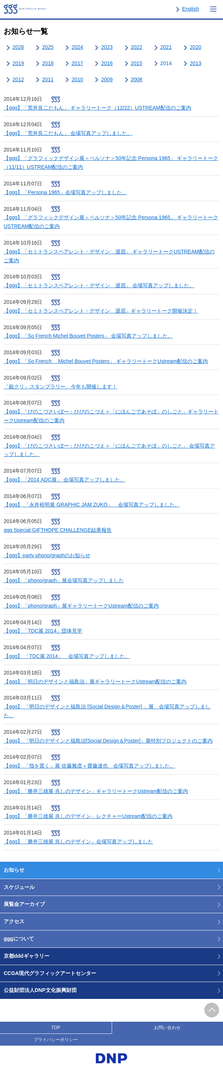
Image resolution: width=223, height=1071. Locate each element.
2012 (18, 79)
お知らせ (14, 870)
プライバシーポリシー (56, 1039)
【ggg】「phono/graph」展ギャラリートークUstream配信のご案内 (81, 606)
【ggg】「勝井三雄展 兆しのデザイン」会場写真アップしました (78, 841)
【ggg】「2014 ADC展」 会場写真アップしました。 (64, 480)
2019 (18, 63)
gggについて (19, 939)
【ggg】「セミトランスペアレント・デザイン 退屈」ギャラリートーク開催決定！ (101, 311)
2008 (136, 79)
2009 (106, 79)
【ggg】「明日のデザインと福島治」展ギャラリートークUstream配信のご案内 (95, 681)
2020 (195, 47)
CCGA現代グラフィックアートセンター (50, 973)
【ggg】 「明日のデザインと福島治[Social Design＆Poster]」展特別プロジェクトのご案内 (108, 741)
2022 (136, 47)
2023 (106, 47)
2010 (77, 79)
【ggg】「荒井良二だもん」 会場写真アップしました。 (68, 133)
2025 (47, 47)
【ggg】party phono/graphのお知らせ (47, 555)
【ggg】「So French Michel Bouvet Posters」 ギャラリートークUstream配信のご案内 (106, 361)
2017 (77, 63)
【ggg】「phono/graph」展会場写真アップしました (64, 580)
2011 (47, 79)
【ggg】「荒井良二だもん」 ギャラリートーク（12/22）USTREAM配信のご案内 (97, 108)
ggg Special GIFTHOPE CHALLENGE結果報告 (58, 530)
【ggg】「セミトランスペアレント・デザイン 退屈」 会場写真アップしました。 (99, 285)
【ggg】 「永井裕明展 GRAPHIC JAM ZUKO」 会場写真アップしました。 (92, 505)
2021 (166, 47)
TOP (55, 1027)
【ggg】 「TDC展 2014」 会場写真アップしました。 (67, 656)
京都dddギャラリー (26, 956)
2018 (47, 63)
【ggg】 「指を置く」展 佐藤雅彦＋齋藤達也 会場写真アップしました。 (89, 766)
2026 (18, 47)
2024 (77, 47)
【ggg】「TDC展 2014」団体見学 (43, 631)
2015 (136, 63)
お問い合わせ (167, 1027)
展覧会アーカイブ (24, 904)
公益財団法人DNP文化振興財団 (40, 990)
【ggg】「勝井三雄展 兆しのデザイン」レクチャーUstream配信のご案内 (88, 816)
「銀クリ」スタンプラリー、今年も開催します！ (60, 386)
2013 (195, 63)
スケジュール (19, 887)
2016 (106, 63)
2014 (166, 63)
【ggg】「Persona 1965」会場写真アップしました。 (65, 192)
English (190, 9)
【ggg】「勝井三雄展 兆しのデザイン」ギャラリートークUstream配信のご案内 (96, 791)
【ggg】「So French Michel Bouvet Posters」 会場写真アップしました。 (88, 336)
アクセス (14, 921)
